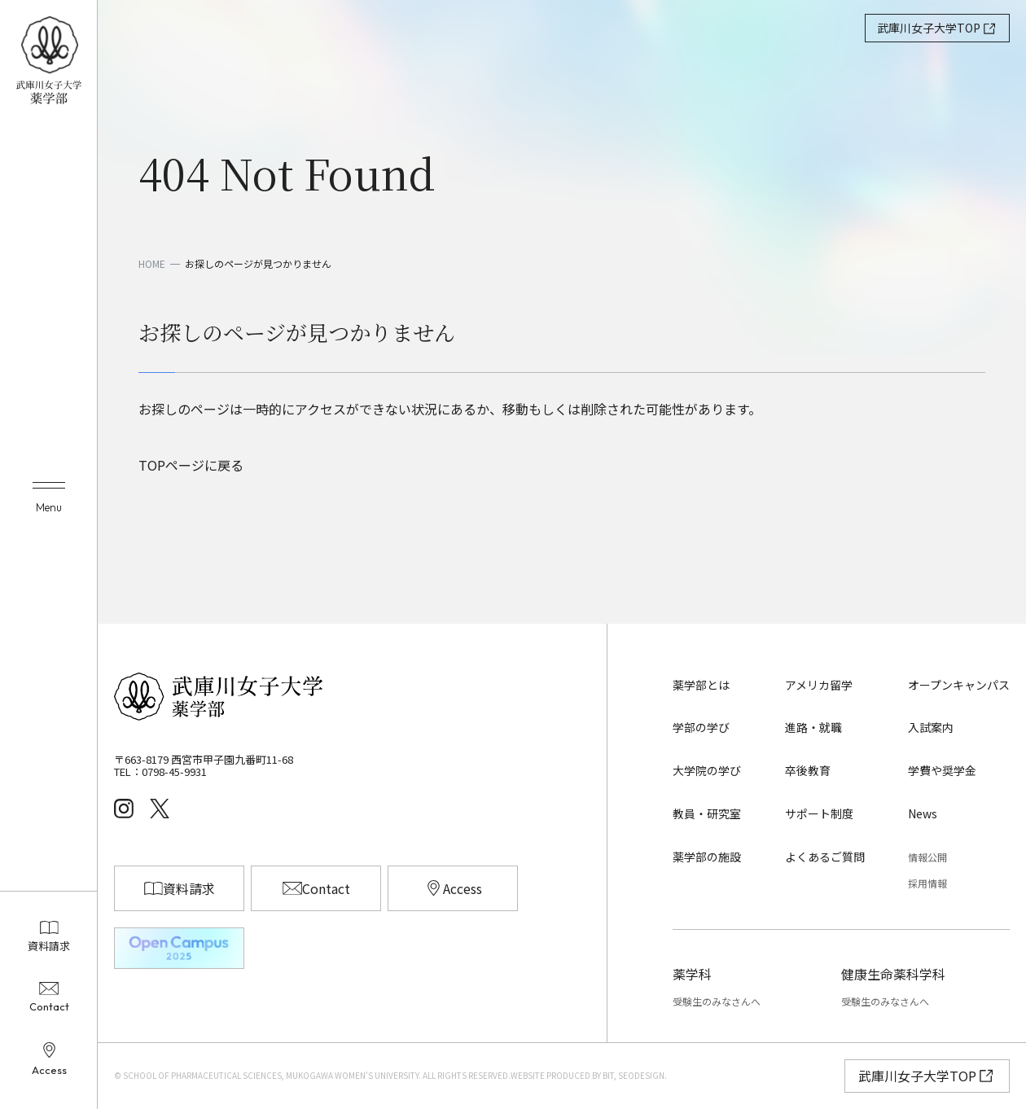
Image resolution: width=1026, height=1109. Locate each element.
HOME (151, 263)
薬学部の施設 (707, 856)
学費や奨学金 (942, 770)
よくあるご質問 (825, 856)
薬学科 (692, 974)
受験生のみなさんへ (717, 1001)
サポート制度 (819, 813)
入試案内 (931, 727)
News (922, 813)
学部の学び (701, 727)
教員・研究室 (707, 813)
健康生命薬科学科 (893, 974)
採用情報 (927, 883)
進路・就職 (813, 727)
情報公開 (927, 857)
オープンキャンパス (959, 685)
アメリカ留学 (819, 685)
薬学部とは (701, 685)
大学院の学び (707, 770)
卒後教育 (808, 770)
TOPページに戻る (190, 465)
